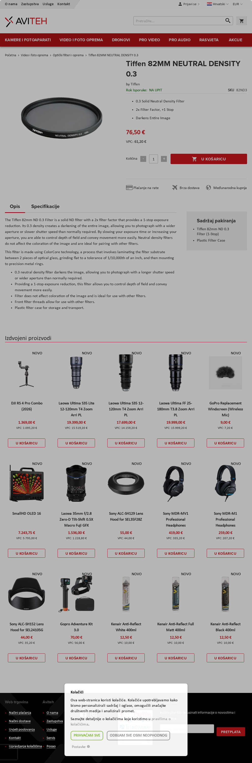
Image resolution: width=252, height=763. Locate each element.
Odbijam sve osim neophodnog (138, 736)
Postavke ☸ (81, 747)
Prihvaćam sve (87, 736)
